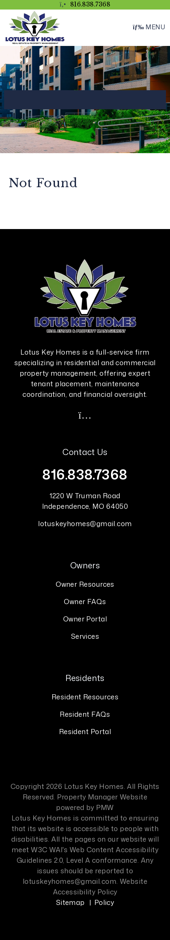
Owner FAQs (85, 601)
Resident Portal (85, 731)
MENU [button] (149, 26)
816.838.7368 (90, 4)
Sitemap (70, 902)
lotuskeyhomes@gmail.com (85, 523)
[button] (85, 415)
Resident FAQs (85, 714)
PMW (105, 807)
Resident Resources (85, 696)
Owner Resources (85, 584)
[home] (34, 27)
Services (85, 636)
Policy (104, 902)
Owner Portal (85, 618)
